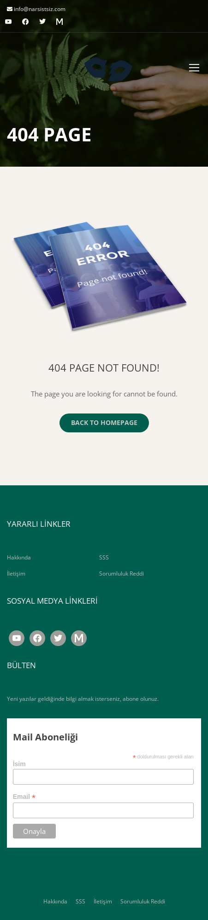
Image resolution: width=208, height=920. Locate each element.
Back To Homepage (104, 422)
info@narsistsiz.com (38, 9)
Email (24, 796)
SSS (104, 557)
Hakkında (19, 557)
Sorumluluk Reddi (121, 573)
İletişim (16, 573)
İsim (19, 764)
